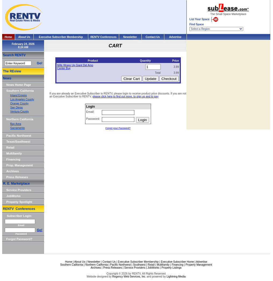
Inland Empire (18, 95)
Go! (39, 63)
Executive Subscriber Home (177, 261)
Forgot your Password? (117, 128)
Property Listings (171, 267)
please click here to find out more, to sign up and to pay (125, 96)
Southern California (20, 90)
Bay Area (15, 123)
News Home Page (18, 84)
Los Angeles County (22, 99)
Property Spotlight (19, 201)
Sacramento (17, 128)
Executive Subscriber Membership (61, 37)
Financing (13, 159)
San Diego (16, 107)
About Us (24, 37)
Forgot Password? (19, 239)
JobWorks (13, 196)
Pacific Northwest (18, 135)
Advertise (175, 37)
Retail (10, 147)
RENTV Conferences (103, 37)
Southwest (139, 264)
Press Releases (17, 177)
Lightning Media (176, 276)
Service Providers (18, 190)
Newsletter (130, 37)
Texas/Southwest (18, 141)
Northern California (19, 119)
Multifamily (14, 153)
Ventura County (19, 111)
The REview (12, 71)
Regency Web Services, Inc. (129, 276)
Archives (12, 171)
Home (8, 37)
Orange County (19, 103)
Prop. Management (19, 165)
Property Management (198, 264)
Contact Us (153, 37)
